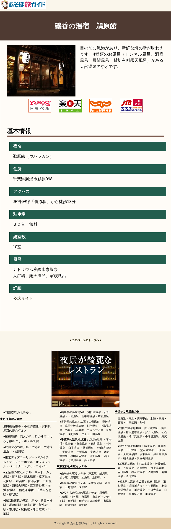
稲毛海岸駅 (26, 490)
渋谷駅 (64, 477)
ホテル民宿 (31, 441)
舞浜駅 (20, 481)
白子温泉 (73, 447)
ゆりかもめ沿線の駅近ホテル (79, 492)
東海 (161, 418)
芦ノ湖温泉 (151, 428)
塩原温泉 (153, 485)
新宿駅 (74, 477)
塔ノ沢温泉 (135, 436)
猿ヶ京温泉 (138, 472)
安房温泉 (95, 452)
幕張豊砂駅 (37, 485)
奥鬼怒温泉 (135, 494)
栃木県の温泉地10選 (131, 481)
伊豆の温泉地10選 (130, 446)
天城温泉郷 (130, 454)
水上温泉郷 (157, 468)
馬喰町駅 (15, 505)
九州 (142, 422)
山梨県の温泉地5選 (73, 412)
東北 (131, 418)
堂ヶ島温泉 (147, 450)
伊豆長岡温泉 (145, 458)
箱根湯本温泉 (134, 432)
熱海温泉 (149, 446)
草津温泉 (146, 463)
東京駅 (39, 472)
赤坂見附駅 (95, 483)
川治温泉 (139, 490)
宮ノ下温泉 (152, 432)
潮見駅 (16, 476)
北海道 (122, 418)
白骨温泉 (94, 421)
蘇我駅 (13, 494)
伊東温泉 (145, 454)
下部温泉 (73, 416)
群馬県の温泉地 (128, 463)
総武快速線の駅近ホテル (21, 500)
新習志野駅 (19, 485)
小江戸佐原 (31, 426)
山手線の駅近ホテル (73, 473)
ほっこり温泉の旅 (128, 411)
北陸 (153, 418)
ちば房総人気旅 (12, 419)
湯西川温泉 (135, 485)
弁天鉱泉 (89, 460)
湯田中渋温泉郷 (74, 425)
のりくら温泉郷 (74, 430)
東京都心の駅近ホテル (73, 466)
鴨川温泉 (96, 443)
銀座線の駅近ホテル (73, 483)
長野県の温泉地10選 (73, 421)
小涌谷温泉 (152, 436)
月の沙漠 (41, 436)
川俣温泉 (150, 494)
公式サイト (23, 298)
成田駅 (19, 451)
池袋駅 (85, 477)
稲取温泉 (128, 458)
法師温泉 (153, 472)
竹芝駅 (74, 496)
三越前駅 (70, 487)
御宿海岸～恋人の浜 (18, 436)
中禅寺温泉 (154, 490)
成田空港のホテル (17, 447)
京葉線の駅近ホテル (18, 472)
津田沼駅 (39, 509)
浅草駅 (83, 487)
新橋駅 (103, 492)
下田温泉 (131, 450)
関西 (120, 422)
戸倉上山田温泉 (91, 434)
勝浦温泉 (88, 447)
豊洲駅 (83, 505)
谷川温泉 (123, 472)
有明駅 (72, 500)
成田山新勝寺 (12, 426)
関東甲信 (142, 418)
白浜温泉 (82, 452)
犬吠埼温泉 (95, 439)
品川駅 (103, 473)
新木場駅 (30, 476)
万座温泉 (128, 468)
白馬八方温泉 (95, 430)
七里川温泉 (74, 460)
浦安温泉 (95, 456)
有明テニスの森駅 (90, 500)
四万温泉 (142, 468)
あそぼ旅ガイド (80, 523)
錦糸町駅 (30, 505)
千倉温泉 (67, 452)
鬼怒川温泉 (154, 481)
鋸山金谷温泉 (78, 456)
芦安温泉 (103, 416)
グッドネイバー (37, 466)
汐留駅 (64, 496)
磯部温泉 (131, 476)
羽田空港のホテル (17, 412)
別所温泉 (92, 425)
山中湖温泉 (88, 416)
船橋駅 (25, 509)
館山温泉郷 (104, 447)
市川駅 (13, 509)
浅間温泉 (73, 434)
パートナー (16, 466)
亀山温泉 (82, 443)
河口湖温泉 (94, 412)
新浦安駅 (34, 481)
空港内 (36, 447)
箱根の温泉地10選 (130, 428)
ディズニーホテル (21, 462)
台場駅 (85, 496)
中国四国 (131, 422)
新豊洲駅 (70, 505)
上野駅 (96, 477)
